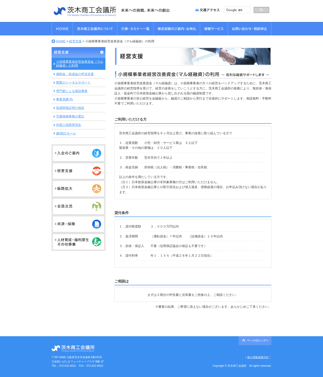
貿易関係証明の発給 (70, 108)
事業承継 (64, 99)
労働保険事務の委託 (70, 116)
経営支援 (75, 41)
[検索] (236, 10)
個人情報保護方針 (258, 357)
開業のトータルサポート (73, 82)
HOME (60, 41)
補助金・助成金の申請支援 (75, 74)
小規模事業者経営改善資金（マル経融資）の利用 (79, 63)
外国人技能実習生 (68, 125)
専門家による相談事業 (71, 91)
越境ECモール (66, 133)
